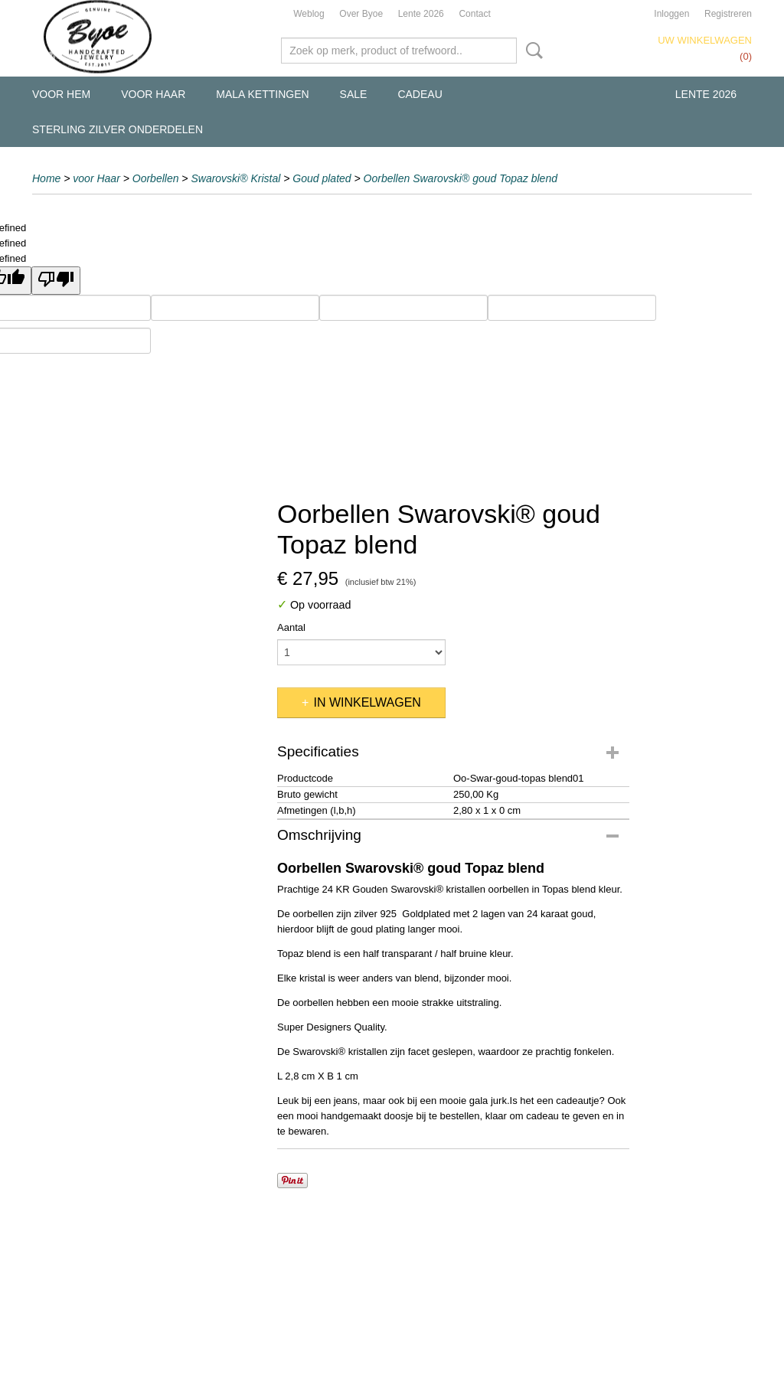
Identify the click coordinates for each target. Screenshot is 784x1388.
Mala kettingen (262, 94)
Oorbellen (155, 178)
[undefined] (55, 280)
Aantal (291, 627)
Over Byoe (361, 13)
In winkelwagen (366, 702)
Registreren (728, 13)
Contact (474, 13)
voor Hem (61, 94)
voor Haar (153, 94)
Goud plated (321, 178)
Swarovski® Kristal (235, 178)
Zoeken (531, 50)
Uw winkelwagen (705, 40)
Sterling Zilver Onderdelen (117, 129)
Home (46, 178)
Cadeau (419, 94)
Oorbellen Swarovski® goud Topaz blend (460, 178)
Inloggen (671, 13)
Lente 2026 (421, 13)
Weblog (308, 13)
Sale (354, 94)
